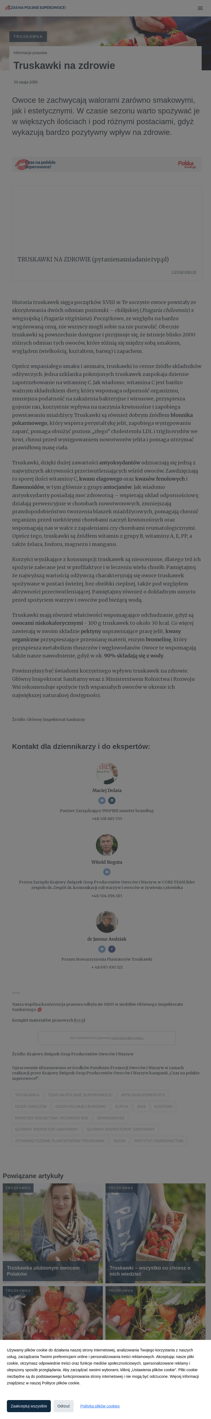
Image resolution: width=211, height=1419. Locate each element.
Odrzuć (63, 1406)
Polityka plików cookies (100, 1406)
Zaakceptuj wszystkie (29, 1406)
